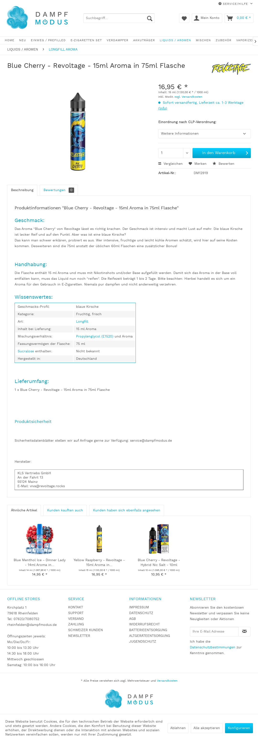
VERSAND (76, 619)
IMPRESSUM (139, 607)
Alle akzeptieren (206, 728)
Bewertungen (59, 190)
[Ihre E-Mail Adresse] (214, 631)
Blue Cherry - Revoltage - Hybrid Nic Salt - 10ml (159, 562)
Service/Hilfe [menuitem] (234, 4)
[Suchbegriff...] (119, 18)
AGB (132, 619)
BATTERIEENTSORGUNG (148, 630)
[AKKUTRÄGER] (144, 40)
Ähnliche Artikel (24, 510)
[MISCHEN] (203, 40)
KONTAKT (75, 607)
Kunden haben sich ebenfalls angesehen (126, 510)
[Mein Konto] (207, 18)
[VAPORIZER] (245, 40)
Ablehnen (178, 728)
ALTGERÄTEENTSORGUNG (149, 636)
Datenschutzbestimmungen (212, 647)
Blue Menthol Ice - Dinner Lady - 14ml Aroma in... (40, 562)
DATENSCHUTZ (141, 613)
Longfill (82, 322)
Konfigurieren (239, 728)
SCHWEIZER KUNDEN (85, 630)
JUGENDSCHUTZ (142, 641)
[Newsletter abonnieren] (244, 631)
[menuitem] (119, 18)
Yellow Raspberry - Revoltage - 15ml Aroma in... (99, 562)
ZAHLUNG (76, 624)
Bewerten (223, 164)
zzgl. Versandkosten (188, 97)
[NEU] (22, 40)
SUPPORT (75, 613)
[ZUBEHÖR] (223, 40)
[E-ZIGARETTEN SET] (86, 40)
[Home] (9, 40)
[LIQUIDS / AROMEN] (175, 40)
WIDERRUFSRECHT (144, 624)
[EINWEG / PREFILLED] (48, 40)
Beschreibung (22, 190)
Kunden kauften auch (65, 510)
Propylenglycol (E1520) (94, 336)
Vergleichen (170, 164)
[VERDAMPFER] (117, 40)
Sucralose (26, 351)
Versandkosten (167, 681)
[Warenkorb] (239, 18)
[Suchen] (150, 18)
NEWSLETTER (79, 636)
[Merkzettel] (184, 18)
